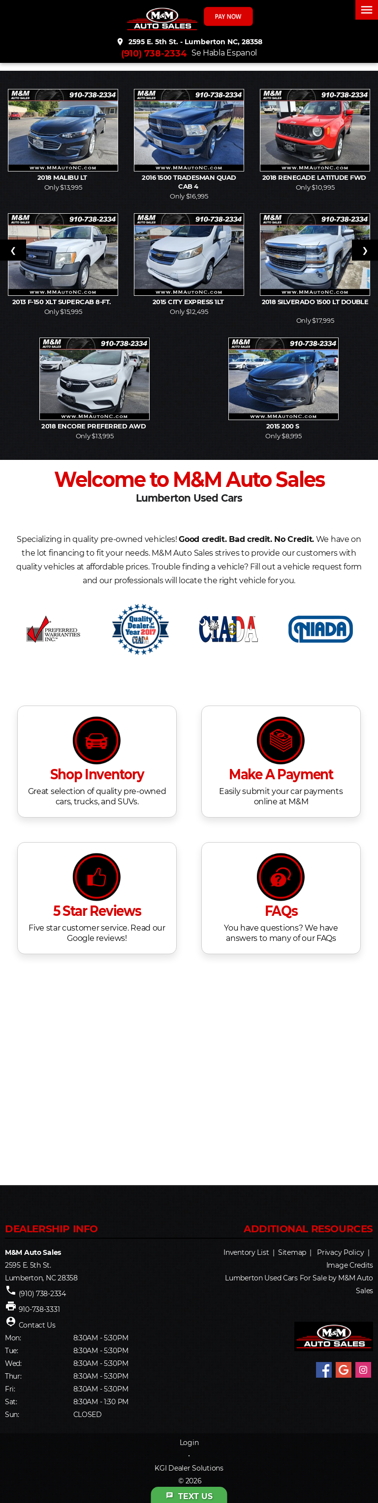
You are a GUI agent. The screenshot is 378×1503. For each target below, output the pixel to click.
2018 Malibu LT (63, 177)
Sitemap (292, 1252)
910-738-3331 (39, 1309)
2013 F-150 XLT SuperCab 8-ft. (63, 302)
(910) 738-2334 (154, 53)
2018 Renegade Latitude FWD (315, 177)
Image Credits (349, 1265)
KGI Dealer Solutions (189, 1468)
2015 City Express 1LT (189, 302)
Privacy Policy (340, 1252)
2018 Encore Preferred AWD (94, 426)
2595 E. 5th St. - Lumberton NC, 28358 (189, 41)
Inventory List (246, 1252)
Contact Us (37, 1325)
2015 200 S (283, 426)
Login (189, 1442)
